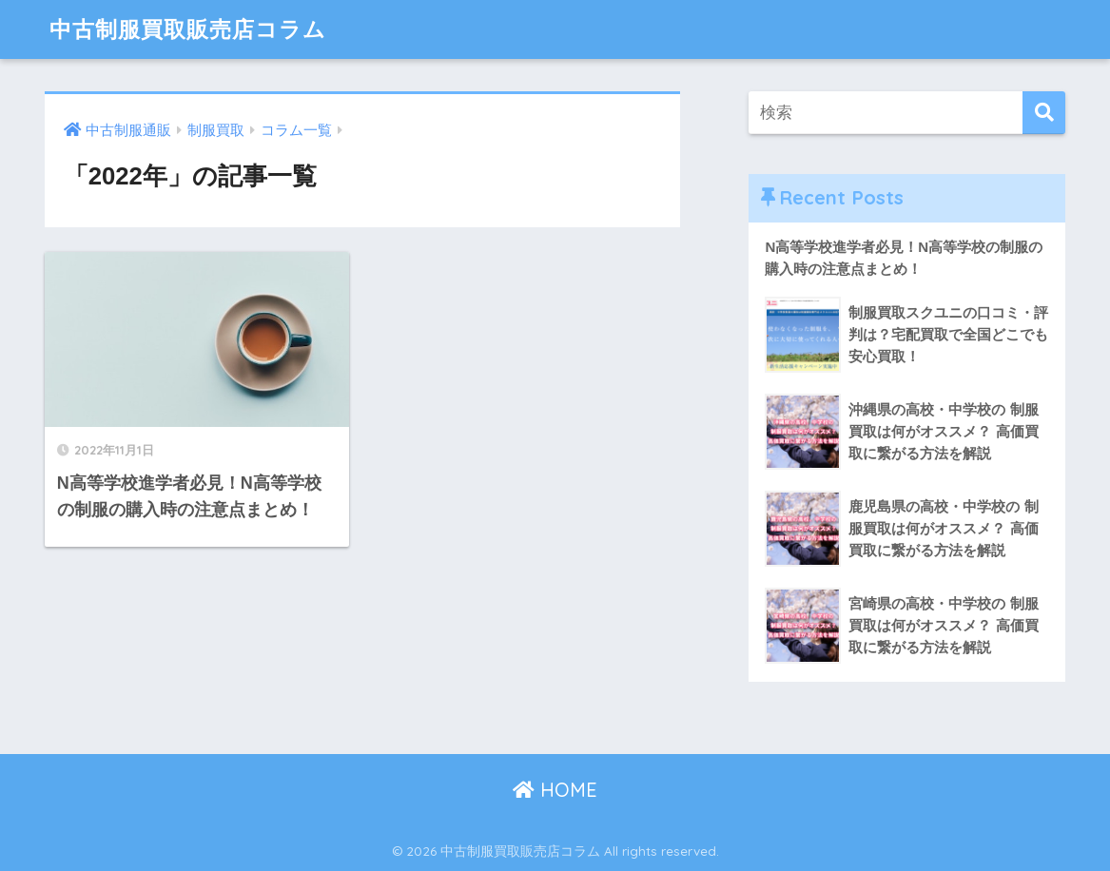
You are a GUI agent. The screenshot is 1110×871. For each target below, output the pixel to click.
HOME (555, 790)
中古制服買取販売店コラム (187, 29)
